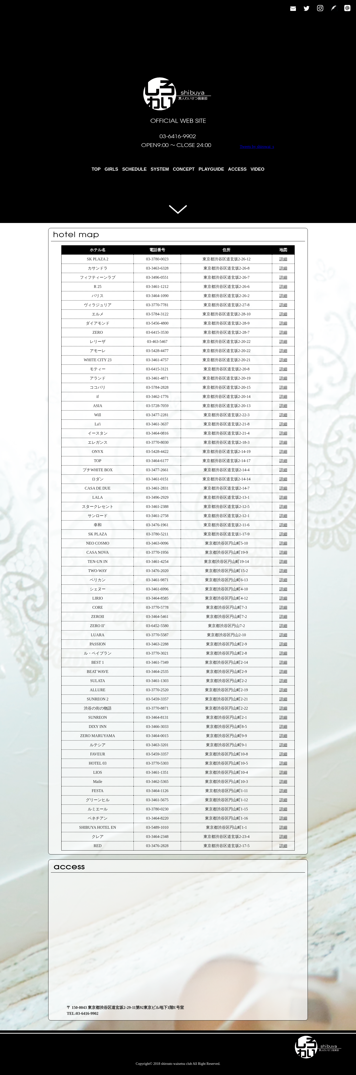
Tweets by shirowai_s (257, 146)
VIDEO (258, 169)
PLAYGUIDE (211, 169)
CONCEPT (184, 169)
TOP (96, 169)
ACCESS (237, 169)
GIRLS (111, 169)
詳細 (283, 259)
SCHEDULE (134, 169)
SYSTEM (160, 169)
